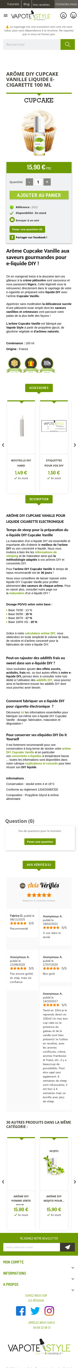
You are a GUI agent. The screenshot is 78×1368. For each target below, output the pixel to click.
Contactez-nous (66, 4)
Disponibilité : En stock (31, 213)
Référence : (23, 207)
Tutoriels (13, 4)
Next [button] (75, 446)
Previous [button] (3, 446)
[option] (21, 447)
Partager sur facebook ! (31, 237)
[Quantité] (38, 182)
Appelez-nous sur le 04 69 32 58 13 (41, 1325)
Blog (27, 4)
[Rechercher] (39, 44)
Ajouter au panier (39, 195)
